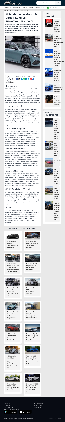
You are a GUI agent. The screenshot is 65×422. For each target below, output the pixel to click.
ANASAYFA (7, 7)
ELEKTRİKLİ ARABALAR (11, 409)
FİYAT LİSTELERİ (52, 7)
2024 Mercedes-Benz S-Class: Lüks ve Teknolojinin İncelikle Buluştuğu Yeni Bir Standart (13, 267)
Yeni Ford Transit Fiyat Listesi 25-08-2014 (56, 149)
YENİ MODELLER (27, 7)
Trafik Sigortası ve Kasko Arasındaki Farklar (57, 100)
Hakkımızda (30, 418)
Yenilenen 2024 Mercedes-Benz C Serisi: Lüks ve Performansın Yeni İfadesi (32, 360)
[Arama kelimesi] (46, 3)
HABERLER (16, 7)
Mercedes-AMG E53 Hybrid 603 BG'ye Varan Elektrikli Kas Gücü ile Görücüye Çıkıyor (32, 388)
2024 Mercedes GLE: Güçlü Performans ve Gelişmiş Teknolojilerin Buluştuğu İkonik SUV (12, 362)
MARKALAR (37, 407)
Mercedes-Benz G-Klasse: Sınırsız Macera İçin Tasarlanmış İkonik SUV (12, 291)
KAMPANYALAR (40, 7)
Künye (24, 418)
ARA (58, 3)
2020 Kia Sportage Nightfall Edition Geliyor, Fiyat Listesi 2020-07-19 (57, 211)
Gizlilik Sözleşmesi (8, 418)
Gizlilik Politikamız (18, 418)
